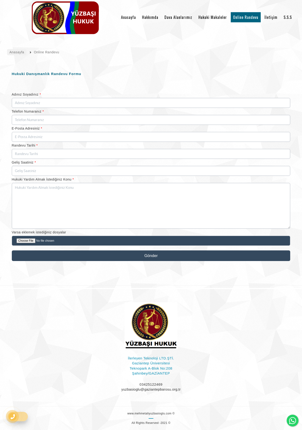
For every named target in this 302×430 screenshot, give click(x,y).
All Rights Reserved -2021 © (150, 423)
